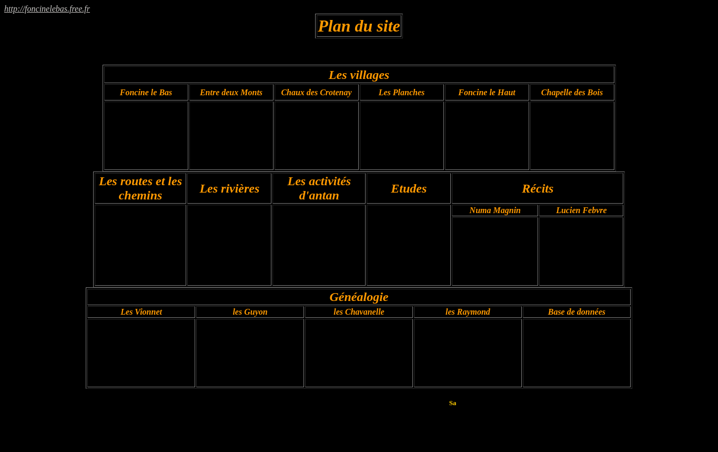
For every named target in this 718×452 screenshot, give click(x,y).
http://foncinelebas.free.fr (47, 8)
